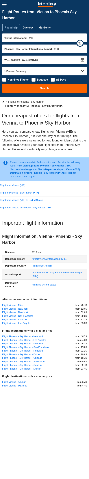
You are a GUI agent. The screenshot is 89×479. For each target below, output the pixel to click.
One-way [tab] (28, 27)
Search (44, 88)
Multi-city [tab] (45, 27)
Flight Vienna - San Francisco (17, 316)
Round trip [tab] (11, 27)
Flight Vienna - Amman (14, 382)
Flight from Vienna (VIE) (12, 185)
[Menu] (4, 4)
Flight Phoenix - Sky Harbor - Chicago (22, 357)
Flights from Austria (42, 265)
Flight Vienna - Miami (13, 305)
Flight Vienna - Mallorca (14, 385)
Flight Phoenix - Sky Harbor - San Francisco (25, 347)
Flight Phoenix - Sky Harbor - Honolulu (22, 350)
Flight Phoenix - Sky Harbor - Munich (21, 368)
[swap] (80, 43)
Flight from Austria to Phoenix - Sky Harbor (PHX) (26, 207)
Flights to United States (44, 284)
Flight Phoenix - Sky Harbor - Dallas (21, 354)
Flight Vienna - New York (15, 308)
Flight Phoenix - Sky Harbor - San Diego (23, 361)
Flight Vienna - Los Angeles (16, 323)
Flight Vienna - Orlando (14, 319)
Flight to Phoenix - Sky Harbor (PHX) (19, 192)
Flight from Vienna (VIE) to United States (21, 200)
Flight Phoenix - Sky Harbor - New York (22, 336)
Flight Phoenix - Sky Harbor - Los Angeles (24, 340)
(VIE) (49, 259)
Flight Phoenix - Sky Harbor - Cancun (22, 365)
